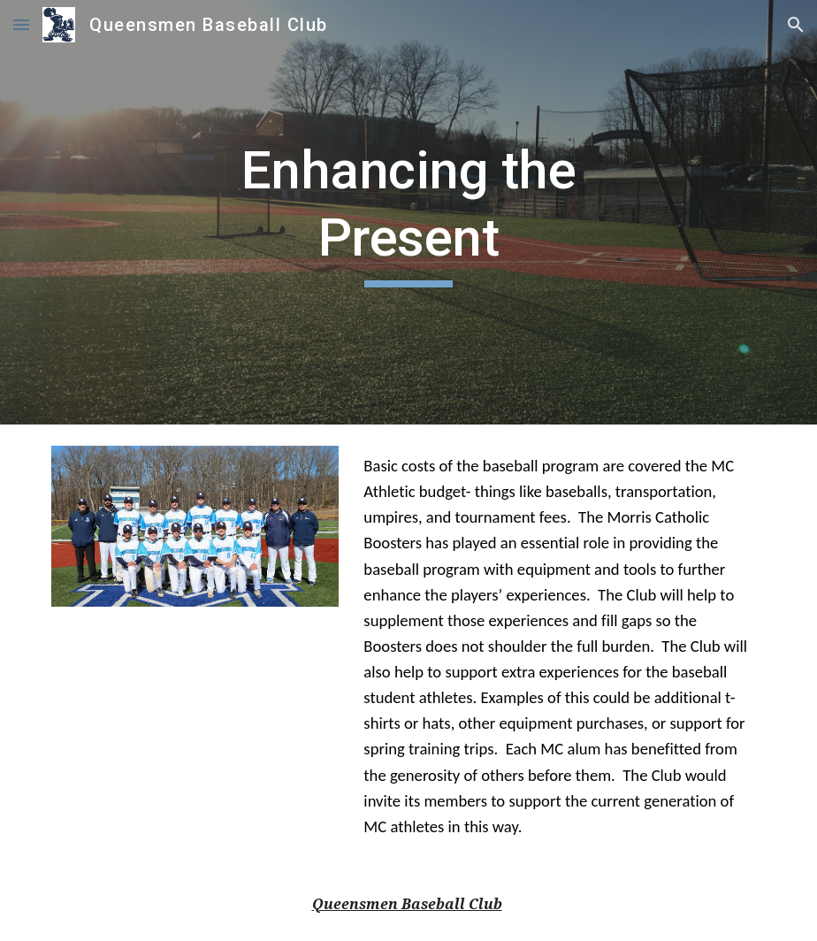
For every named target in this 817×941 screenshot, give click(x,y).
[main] (408, 212)
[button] (21, 24)
